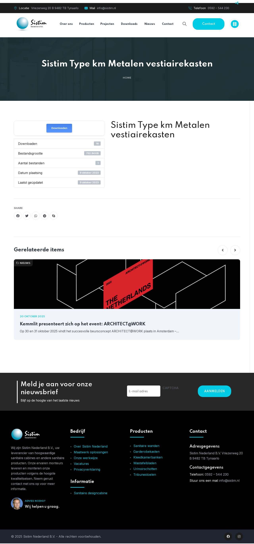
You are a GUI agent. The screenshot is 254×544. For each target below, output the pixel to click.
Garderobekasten (146, 452)
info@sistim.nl (106, 8)
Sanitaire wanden (146, 446)
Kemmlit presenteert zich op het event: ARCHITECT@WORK (84, 324)
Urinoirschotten (145, 469)
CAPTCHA (171, 388)
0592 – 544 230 (218, 8)
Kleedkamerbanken (148, 458)
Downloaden (59, 128)
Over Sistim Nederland (91, 447)
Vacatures (81, 464)
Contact (208, 24)
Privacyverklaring (87, 470)
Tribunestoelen (144, 475)
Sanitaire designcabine (90, 494)
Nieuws (23, 263)
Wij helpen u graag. (42, 507)
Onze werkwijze (86, 458)
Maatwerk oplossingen (91, 453)
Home (127, 78)
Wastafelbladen (144, 464)
